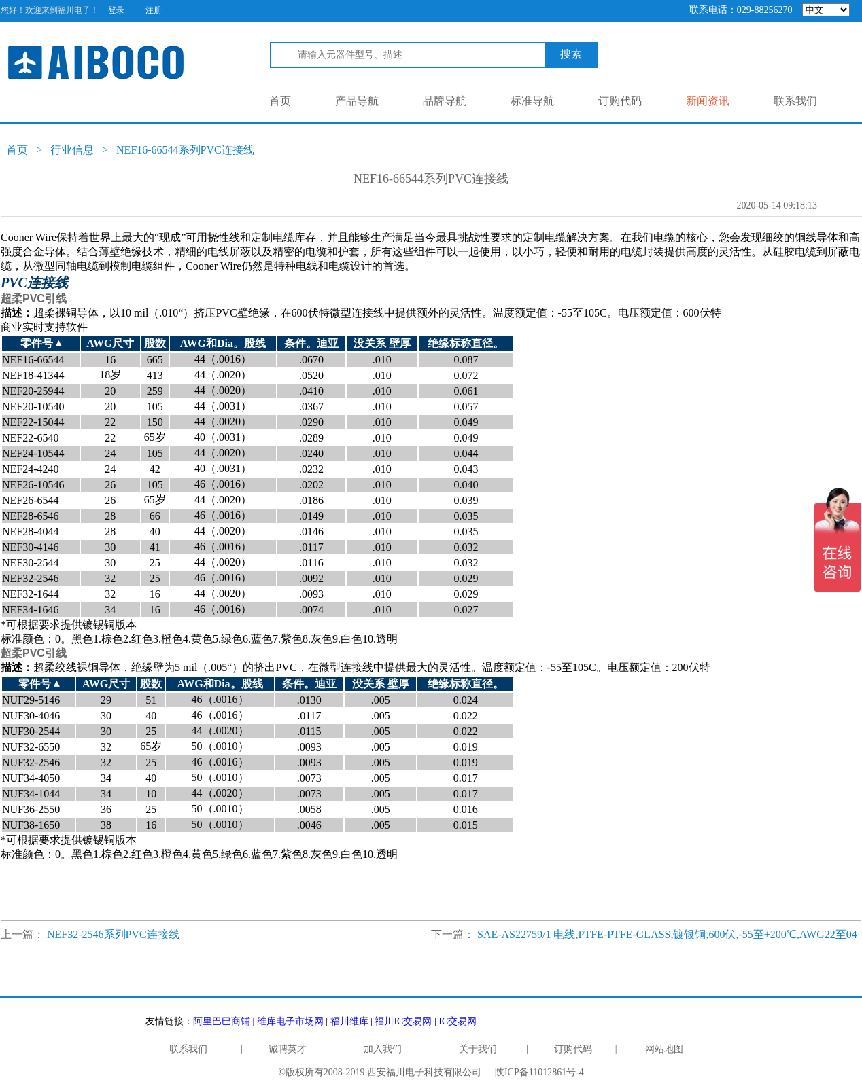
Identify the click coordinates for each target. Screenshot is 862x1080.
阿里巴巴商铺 (221, 1021)
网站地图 (664, 1049)
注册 (153, 10)
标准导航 (532, 101)
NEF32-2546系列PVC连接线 (113, 934)
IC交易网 (457, 1021)
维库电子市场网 (290, 1021)
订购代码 (620, 101)
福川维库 (349, 1021)
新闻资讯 (707, 101)
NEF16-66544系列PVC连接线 (185, 150)
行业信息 (72, 150)
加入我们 (383, 1049)
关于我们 (478, 1049)
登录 (116, 10)
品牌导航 (444, 101)
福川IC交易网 (403, 1021)
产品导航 (357, 101)
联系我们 (795, 101)
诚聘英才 (288, 1049)
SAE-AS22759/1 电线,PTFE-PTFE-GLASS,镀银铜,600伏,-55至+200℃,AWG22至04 (667, 934)
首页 (280, 101)
